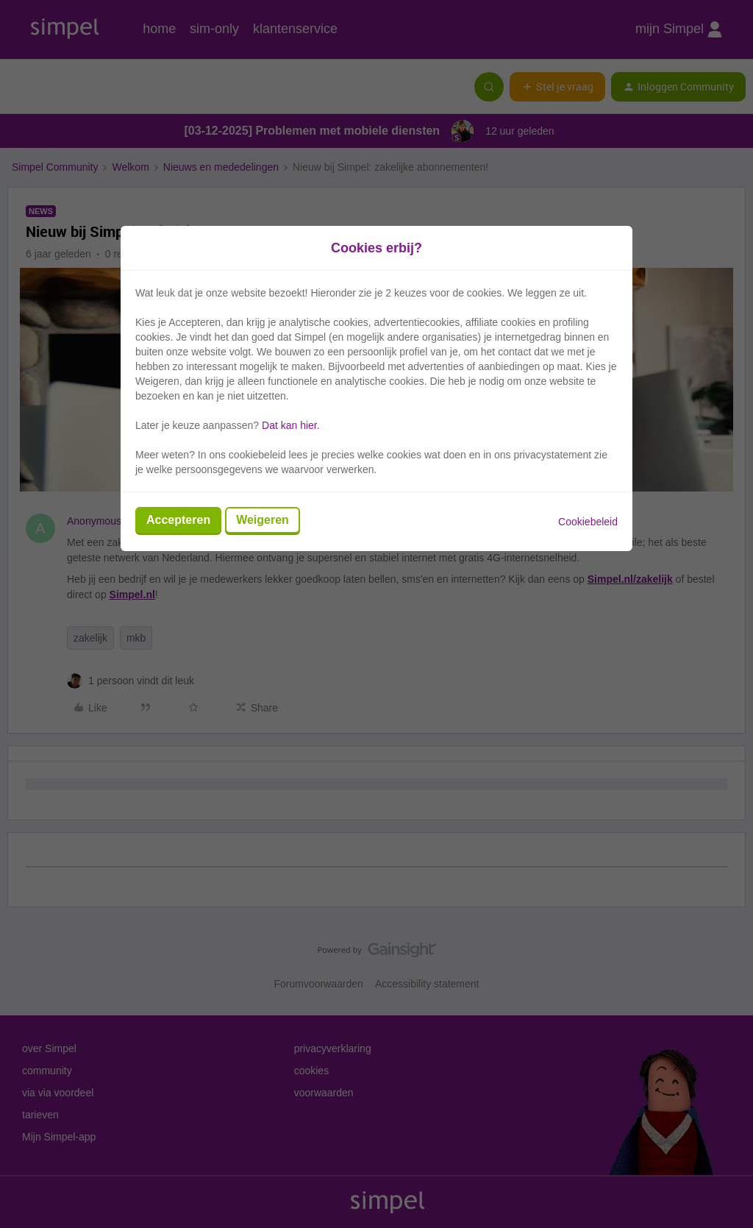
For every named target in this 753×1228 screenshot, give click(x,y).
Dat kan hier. (291, 425)
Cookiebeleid (588, 522)
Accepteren (178, 520)
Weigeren (262, 520)
